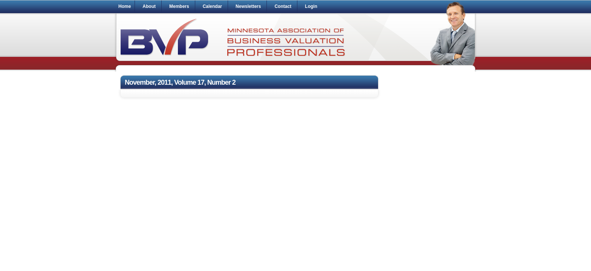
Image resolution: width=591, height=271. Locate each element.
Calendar (212, 6)
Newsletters (248, 6)
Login (311, 6)
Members (179, 6)
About (149, 6)
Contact (282, 6)
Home (124, 6)
